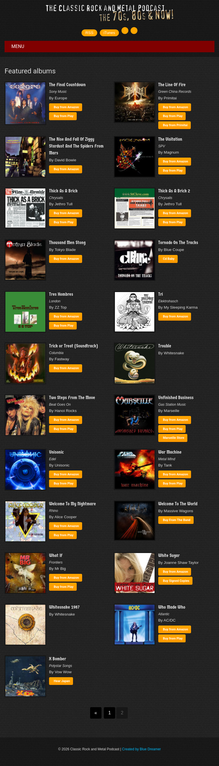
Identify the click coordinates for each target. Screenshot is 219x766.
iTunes (109, 33)
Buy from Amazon (66, 107)
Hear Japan (62, 681)
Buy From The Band (176, 520)
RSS (90, 33)
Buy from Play (64, 116)
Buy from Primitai (175, 125)
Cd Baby (169, 259)
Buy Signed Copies (176, 581)
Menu (17, 46)
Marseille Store (173, 438)
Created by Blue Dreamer (141, 749)
